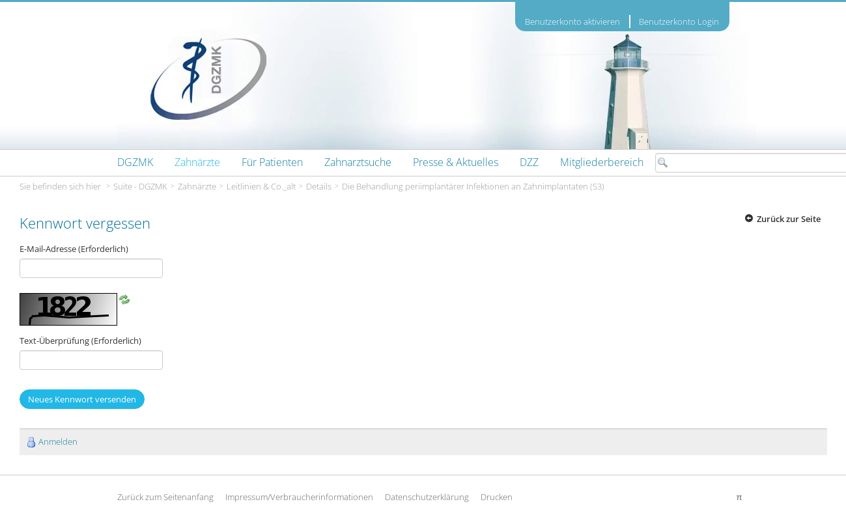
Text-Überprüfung (80, 340)
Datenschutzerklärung (427, 497)
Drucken (497, 497)
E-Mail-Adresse (74, 249)
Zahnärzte (197, 186)
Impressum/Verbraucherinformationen (299, 497)
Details (318, 186)
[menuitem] (135, 162)
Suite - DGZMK (140, 186)
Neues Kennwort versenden (82, 399)
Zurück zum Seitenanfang (165, 497)
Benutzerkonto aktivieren (572, 21)
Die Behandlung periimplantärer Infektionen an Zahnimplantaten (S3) (473, 186)
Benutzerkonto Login (679, 21)
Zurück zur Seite (789, 219)
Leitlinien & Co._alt (261, 186)
